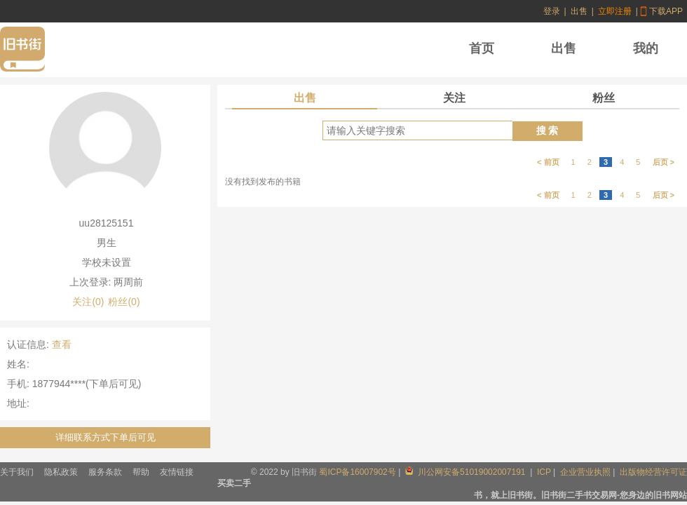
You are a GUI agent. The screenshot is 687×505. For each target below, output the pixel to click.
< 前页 (548, 162)
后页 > (663, 162)
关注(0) (88, 301)
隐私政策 (61, 472)
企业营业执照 (585, 472)
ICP (544, 472)
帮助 (140, 472)
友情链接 (176, 472)
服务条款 (105, 472)
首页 (481, 48)
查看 (62, 344)
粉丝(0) (124, 301)
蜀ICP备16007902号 (357, 472)
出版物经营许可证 (653, 472)
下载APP (666, 11)
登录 (551, 11)
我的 (645, 48)
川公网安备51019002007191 (466, 472)
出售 (579, 11)
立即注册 (615, 11)
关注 (454, 98)
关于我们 (17, 472)
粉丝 (603, 98)
